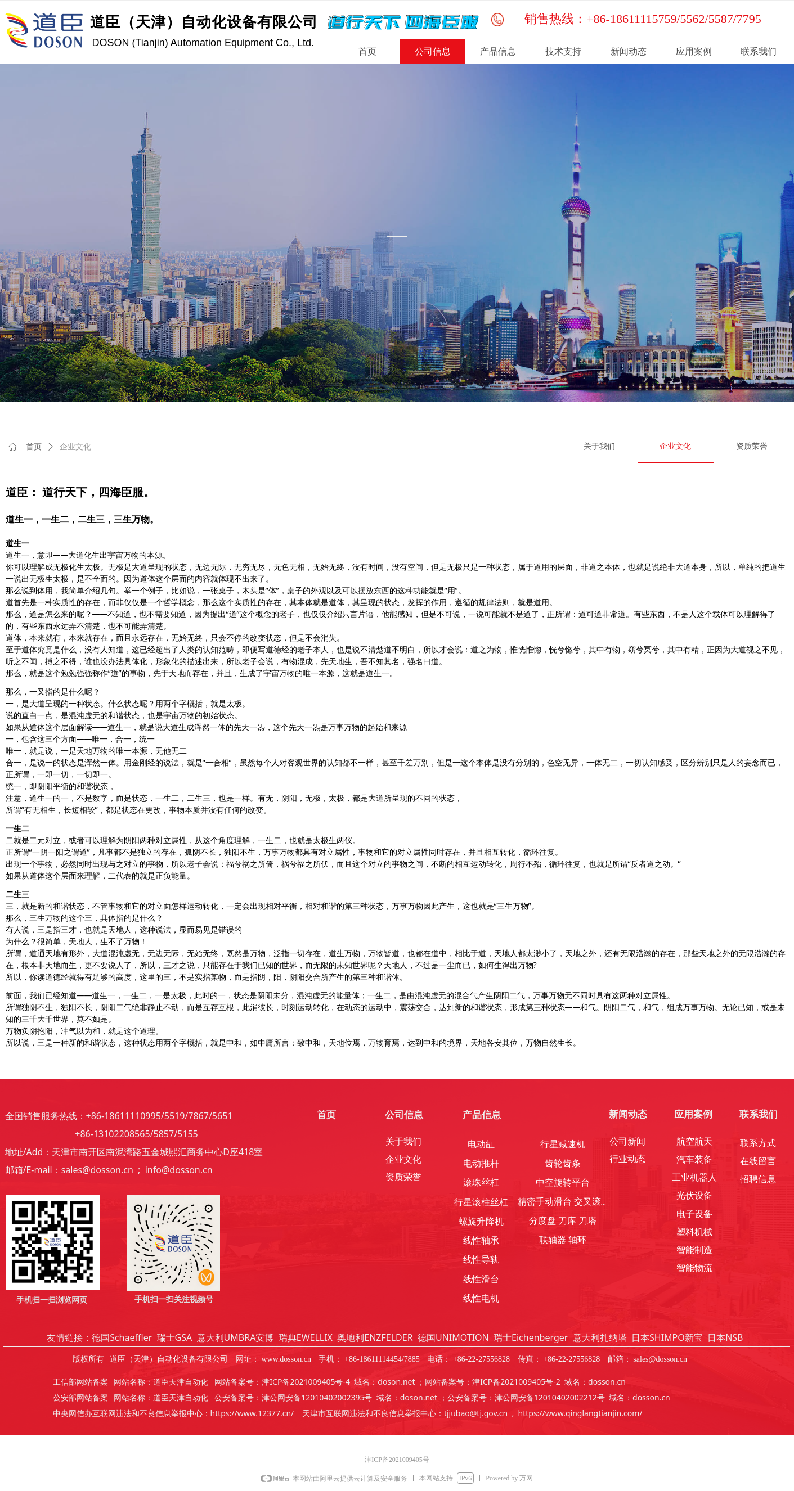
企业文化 (75, 447)
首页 (34, 447)
